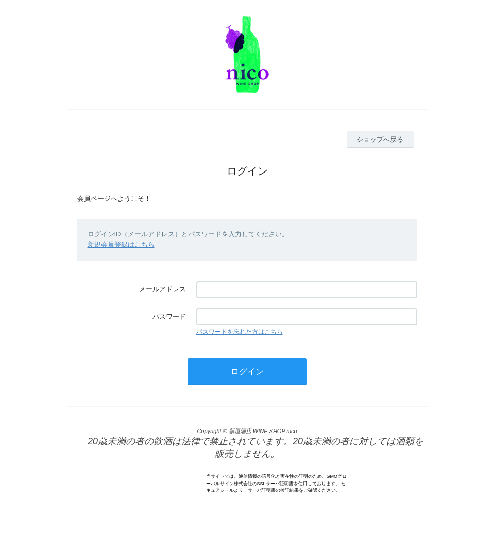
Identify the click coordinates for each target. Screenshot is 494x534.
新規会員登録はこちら (121, 244)
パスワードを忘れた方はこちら (239, 331)
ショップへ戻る (379, 139)
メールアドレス (162, 289)
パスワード (169, 316)
